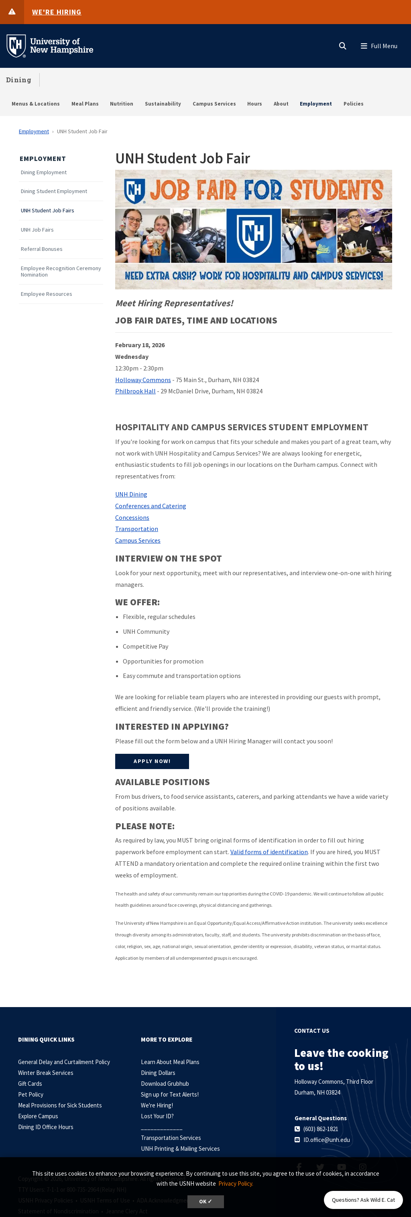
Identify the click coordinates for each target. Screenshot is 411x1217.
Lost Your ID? (157, 1116)
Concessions (132, 517)
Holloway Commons (143, 380)
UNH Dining (131, 494)
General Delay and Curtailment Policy (64, 1062)
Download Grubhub (165, 1083)
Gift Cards (30, 1083)
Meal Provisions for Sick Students (60, 1105)
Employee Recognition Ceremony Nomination (61, 272)
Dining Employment (44, 172)
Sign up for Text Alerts (169, 1094)
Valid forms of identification (269, 852)
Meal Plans (85, 103)
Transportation (136, 529)
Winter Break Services (45, 1073)
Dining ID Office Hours (45, 1127)
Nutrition (121, 103)
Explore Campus (38, 1116)
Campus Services (214, 103)
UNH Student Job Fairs (47, 210)
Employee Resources (46, 294)
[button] (343, 44)
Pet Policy (30, 1094)
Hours (254, 103)
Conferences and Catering (150, 506)
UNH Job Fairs (37, 229)
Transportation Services (171, 1138)
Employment (316, 103)
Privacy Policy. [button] (235, 1183)
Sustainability (163, 103)
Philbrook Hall (135, 391)
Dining (18, 79)
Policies (354, 103)
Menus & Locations (36, 103)
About (281, 103)
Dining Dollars (158, 1073)
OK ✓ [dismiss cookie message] (205, 1201)
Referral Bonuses (42, 249)
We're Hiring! (157, 1105)
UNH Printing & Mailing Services (180, 1148)
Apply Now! (152, 761)
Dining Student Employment (54, 191)
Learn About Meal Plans (170, 1062)
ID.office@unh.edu (326, 1140)
